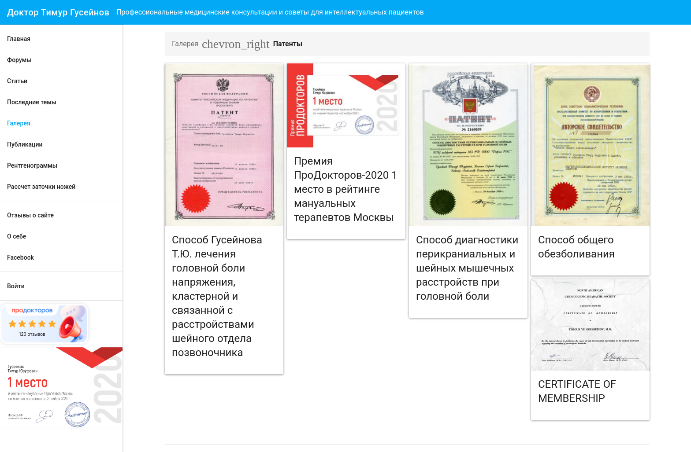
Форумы (19, 59)
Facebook (20, 257)
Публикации (24, 144)
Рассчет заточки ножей (41, 186)
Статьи (17, 81)
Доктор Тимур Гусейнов (58, 12)
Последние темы (31, 102)
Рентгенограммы (32, 165)
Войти (16, 286)
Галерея (18, 123)
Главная (18, 38)
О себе (16, 236)
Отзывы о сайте (30, 215)
